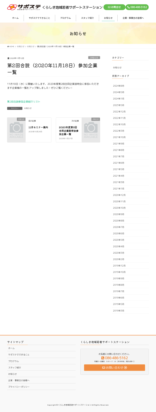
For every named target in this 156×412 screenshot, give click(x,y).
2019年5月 (118, 304)
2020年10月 (119, 207)
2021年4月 (118, 175)
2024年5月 (118, 92)
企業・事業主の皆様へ (19, 380)
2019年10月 (119, 272)
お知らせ (94, 57)
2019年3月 (118, 310)
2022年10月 (119, 124)
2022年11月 (119, 118)
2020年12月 (119, 195)
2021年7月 (118, 156)
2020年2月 (118, 259)
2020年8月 (118, 220)
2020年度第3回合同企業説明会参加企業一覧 (68, 130)
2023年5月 (118, 105)
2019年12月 (119, 265)
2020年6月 (118, 233)
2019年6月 (118, 297)
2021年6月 (118, 162)
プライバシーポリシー (19, 386)
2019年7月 (118, 291)
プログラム (13, 361)
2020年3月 (118, 252)
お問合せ (114, 7)
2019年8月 (118, 284)
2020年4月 (118, 246)
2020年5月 (118, 239)
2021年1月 (118, 188)
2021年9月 (118, 143)
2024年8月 (118, 85)
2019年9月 (118, 278)
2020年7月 (118, 227)
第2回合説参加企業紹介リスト (23, 101)
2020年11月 (119, 201)
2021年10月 (119, 137)
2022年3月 (118, 130)
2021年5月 (118, 169)
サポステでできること (19, 354)
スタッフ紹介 (14, 367)
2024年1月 (118, 98)
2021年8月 (118, 150)
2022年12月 (119, 111)
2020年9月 (118, 214)
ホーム (11, 348)
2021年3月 (118, 182)
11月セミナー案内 (38, 127)
